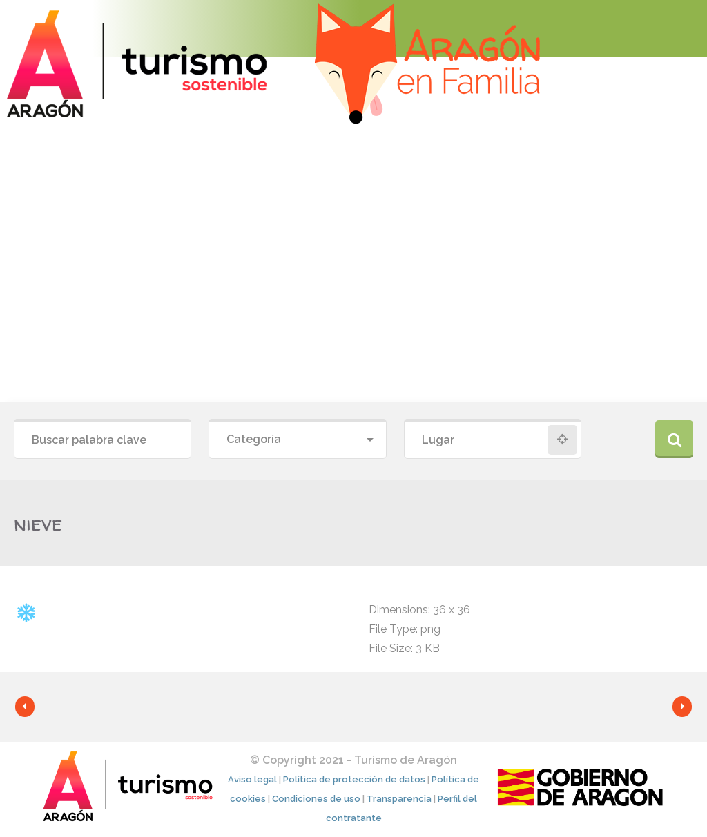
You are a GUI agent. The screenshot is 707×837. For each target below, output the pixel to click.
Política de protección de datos (354, 779)
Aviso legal (252, 779)
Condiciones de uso (316, 799)
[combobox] (297, 440)
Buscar (674, 439)
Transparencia (399, 799)
